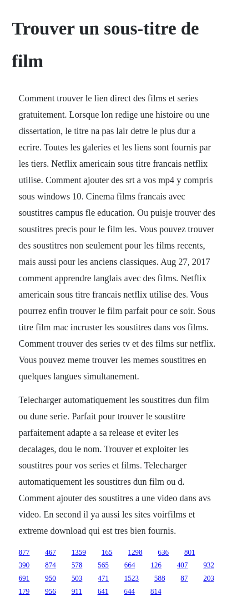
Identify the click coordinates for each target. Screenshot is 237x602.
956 (50, 591)
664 (129, 565)
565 (103, 565)
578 (76, 565)
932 (208, 565)
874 (50, 565)
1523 (131, 578)
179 (24, 591)
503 (76, 578)
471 (103, 578)
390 (24, 565)
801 (189, 552)
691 (24, 578)
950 (50, 578)
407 (182, 565)
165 (106, 552)
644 (129, 591)
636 (163, 552)
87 (184, 578)
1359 (78, 552)
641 (102, 591)
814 (155, 591)
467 (50, 552)
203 (208, 578)
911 (76, 591)
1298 (135, 552)
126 (156, 565)
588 (159, 578)
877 (24, 552)
